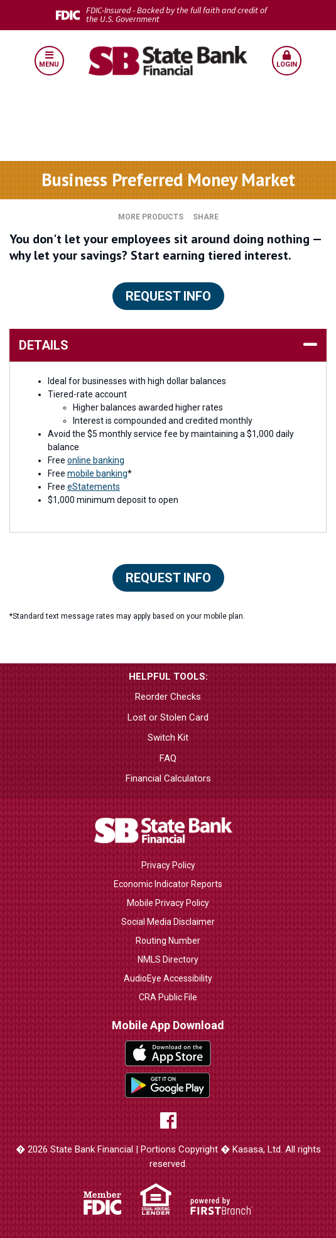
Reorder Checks (168, 696)
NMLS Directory (168, 959)
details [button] (43, 345)
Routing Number (168, 940)
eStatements (93, 487)
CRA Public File (168, 997)
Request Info (168, 296)
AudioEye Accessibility (168, 978)
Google (168, 1085)
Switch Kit (168, 737)
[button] (49, 60)
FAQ (168, 758)
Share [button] (206, 217)
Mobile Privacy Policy (168, 902)
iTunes (168, 1053)
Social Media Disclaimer (168, 921)
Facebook (168, 1120)
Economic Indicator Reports (168, 884)
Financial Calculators (168, 778)
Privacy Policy (168, 865)
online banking (95, 460)
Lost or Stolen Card (168, 717)
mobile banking (97, 473)
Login (286, 59)
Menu (49, 59)
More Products (150, 217)
